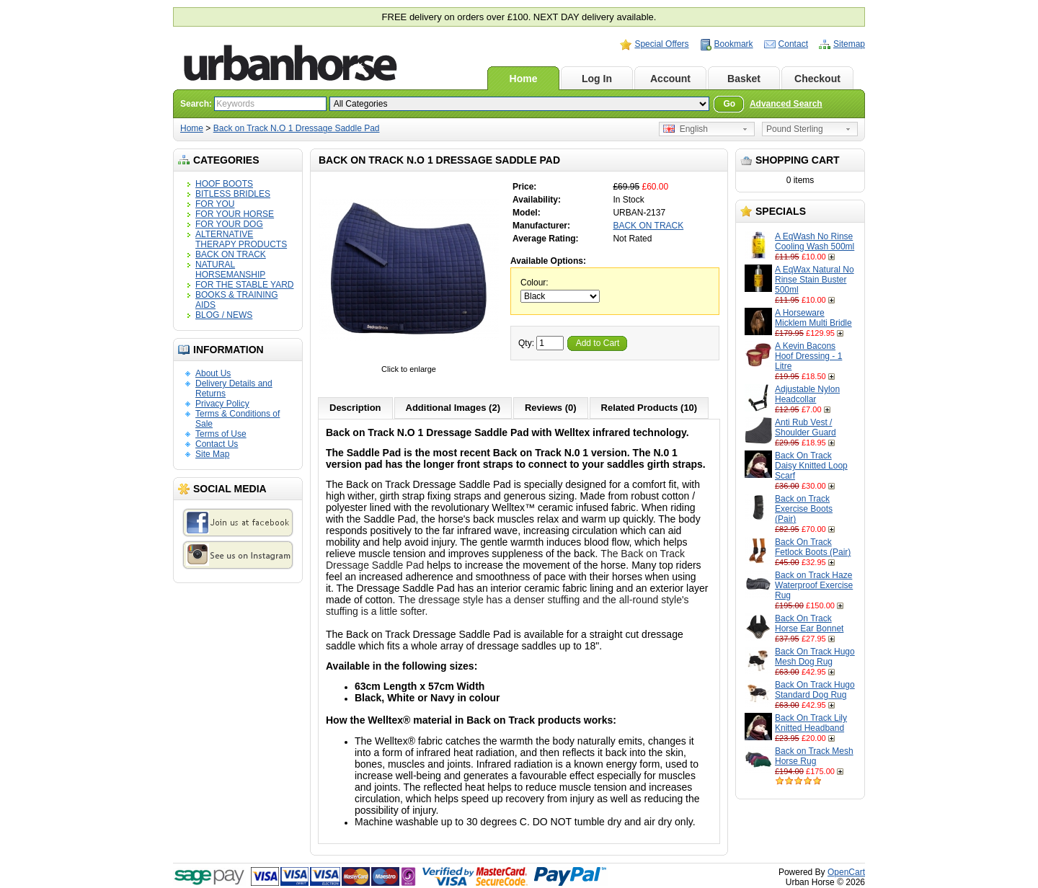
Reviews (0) (551, 407)
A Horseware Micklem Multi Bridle (813, 318)
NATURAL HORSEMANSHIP (230, 269)
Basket (743, 78)
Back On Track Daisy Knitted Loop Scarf (811, 465)
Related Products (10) (649, 407)
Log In (597, 78)
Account (670, 78)
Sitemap (849, 44)
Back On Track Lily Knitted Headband (811, 723)
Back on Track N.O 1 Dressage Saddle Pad (296, 128)
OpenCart (846, 872)
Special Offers (661, 44)
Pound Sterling (794, 129)
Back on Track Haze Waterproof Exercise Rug (814, 585)
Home (524, 78)
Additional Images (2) (453, 407)
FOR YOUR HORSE (234, 214)
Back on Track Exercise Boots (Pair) (804, 509)
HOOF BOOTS (224, 184)
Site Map (212, 454)
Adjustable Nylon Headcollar (807, 394)
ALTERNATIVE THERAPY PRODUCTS (241, 239)
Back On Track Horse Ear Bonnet (809, 623)
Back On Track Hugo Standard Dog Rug (815, 690)
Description (355, 407)
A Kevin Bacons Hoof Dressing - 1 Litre (808, 356)
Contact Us (216, 444)
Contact (793, 44)
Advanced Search (786, 104)
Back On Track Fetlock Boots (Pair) (813, 547)
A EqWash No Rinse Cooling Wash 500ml (814, 241)
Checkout (817, 78)
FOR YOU (214, 204)
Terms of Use (221, 434)
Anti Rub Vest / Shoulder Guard (805, 427)
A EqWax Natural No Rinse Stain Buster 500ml (814, 280)
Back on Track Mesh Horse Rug (814, 756)
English (685, 129)
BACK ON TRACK (230, 254)
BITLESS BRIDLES (232, 194)
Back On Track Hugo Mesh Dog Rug (815, 657)
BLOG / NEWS (223, 315)
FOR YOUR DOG (229, 224)
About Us (213, 373)
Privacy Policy (222, 404)
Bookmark (733, 44)
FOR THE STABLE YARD (244, 285)
